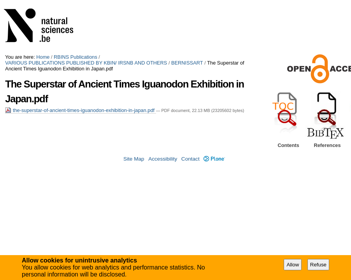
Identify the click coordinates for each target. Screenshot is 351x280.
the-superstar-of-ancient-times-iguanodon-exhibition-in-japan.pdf (80, 110)
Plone (214, 159)
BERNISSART (187, 63)
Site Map (133, 159)
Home (42, 57)
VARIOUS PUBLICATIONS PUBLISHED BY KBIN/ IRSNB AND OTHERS (86, 63)
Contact (190, 159)
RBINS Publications (75, 57)
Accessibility (162, 159)
